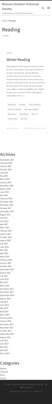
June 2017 (4, 221)
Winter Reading (18, 59)
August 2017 (5, 214)
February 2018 (6, 198)
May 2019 (4, 175)
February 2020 (6, 162)
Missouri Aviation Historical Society (27, 384)
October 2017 (6, 208)
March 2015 (5, 285)
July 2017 (4, 217)
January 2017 (5, 233)
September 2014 (7, 295)
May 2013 (4, 346)
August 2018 (5, 188)
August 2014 (5, 298)
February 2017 (6, 230)
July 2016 (4, 243)
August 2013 (5, 337)
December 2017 (6, 201)
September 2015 (7, 269)
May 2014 (4, 308)
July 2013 (4, 340)
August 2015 (5, 272)
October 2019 (6, 169)
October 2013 (6, 330)
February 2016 (6, 259)
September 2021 (7, 159)
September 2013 (7, 333)
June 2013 (4, 343)
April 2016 (4, 253)
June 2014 (4, 304)
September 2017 (7, 211)
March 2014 (5, 314)
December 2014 (6, 288)
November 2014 (6, 291)
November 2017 (6, 204)
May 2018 (4, 195)
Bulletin (3, 368)
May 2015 (4, 282)
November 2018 (6, 185)
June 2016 (4, 246)
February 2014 (6, 317)
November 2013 (6, 327)
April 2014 (4, 311)
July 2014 (4, 301)
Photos (3, 378)
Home (4, 20)
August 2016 (5, 240)
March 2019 (5, 179)
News (2, 374)
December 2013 (6, 324)
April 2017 (4, 224)
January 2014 (5, 320)
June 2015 (4, 279)
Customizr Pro (26, 391)
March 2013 (5, 353)
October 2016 (6, 237)
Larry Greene (14, 128)
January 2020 (5, 166)
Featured (4, 371)
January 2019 (5, 182)
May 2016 (4, 250)
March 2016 (5, 256)
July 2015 (4, 275)
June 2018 (4, 191)
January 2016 (5, 262)
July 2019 (4, 172)
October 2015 (6, 266)
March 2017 (5, 227)
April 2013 (4, 350)
